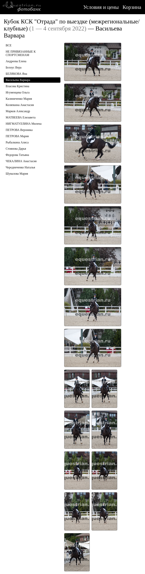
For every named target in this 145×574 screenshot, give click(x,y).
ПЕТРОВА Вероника (19, 129)
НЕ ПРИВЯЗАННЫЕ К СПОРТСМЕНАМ (21, 53)
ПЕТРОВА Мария (17, 136)
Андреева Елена (16, 61)
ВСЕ (9, 45)
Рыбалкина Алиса (17, 142)
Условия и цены (101, 7)
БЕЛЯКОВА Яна (16, 73)
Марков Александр (18, 111)
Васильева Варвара (18, 80)
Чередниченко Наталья (20, 167)
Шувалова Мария (17, 173)
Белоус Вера (14, 67)
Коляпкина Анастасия (20, 105)
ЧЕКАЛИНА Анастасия (21, 161)
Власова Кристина (17, 86)
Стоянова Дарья (16, 148)
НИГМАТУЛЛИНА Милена (24, 123)
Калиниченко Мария (19, 98)
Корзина (132, 7)
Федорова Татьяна (17, 154)
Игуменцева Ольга (17, 92)
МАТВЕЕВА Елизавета (20, 117)
